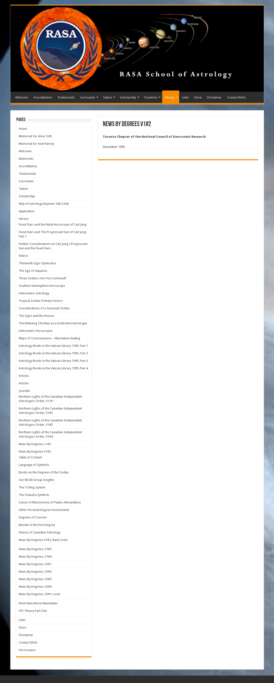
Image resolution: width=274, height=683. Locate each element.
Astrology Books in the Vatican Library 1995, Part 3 (53, 361)
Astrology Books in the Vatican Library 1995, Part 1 (53, 346)
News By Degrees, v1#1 (35, 444)
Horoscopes (27, 650)
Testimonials (66, 97)
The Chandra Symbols (34, 495)
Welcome (21, 97)
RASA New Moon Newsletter (38, 603)
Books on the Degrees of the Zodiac (44, 472)
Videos (23, 256)
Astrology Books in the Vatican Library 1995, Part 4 (53, 368)
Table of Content (30, 457)
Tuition (107, 97)
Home (23, 128)
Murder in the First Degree (37, 525)
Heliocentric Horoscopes (36, 331)
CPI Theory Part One (33, 611)
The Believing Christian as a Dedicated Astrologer (53, 323)
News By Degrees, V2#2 (35, 571)
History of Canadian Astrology (39, 532)
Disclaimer (214, 97)
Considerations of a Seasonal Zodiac (44, 308)
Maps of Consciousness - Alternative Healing (49, 338)
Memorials (26, 158)
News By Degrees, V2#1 (35, 564)
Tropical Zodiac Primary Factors (41, 301)
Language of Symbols (34, 465)
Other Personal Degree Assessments (44, 510)
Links (185, 97)
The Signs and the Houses (36, 316)
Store (198, 97)
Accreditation (42, 97)
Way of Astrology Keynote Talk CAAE (44, 203)
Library (169, 97)
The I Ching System (32, 487)
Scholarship (128, 97)
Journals (24, 391)
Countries (150, 97)
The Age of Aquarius (33, 271)
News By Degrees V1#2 (35, 451)
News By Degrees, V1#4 (35, 556)
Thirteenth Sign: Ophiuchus (37, 263)
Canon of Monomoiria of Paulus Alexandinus (50, 502)
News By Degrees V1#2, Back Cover (43, 540)
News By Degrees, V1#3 (35, 549)
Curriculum (87, 97)
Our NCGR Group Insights (36, 480)
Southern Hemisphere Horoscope (42, 286)
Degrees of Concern (33, 517)
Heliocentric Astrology (34, 293)
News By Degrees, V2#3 (35, 579)
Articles (24, 376)
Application (26, 211)
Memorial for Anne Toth (35, 136)
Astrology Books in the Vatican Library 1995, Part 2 (53, 353)
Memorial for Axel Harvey (36, 143)
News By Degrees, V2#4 (35, 586)
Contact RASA (236, 97)
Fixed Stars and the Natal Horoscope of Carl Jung (53, 224)
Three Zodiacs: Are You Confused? (43, 278)
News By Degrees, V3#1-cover (40, 594)
